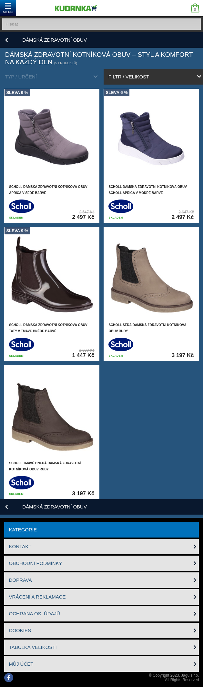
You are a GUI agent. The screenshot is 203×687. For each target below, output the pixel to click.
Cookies (20, 630)
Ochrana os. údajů (34, 613)
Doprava (20, 580)
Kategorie (23, 529)
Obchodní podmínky (35, 563)
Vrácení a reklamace (37, 597)
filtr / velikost (128, 76)
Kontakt (20, 546)
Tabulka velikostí (33, 647)
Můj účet (21, 664)
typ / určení (21, 76)
